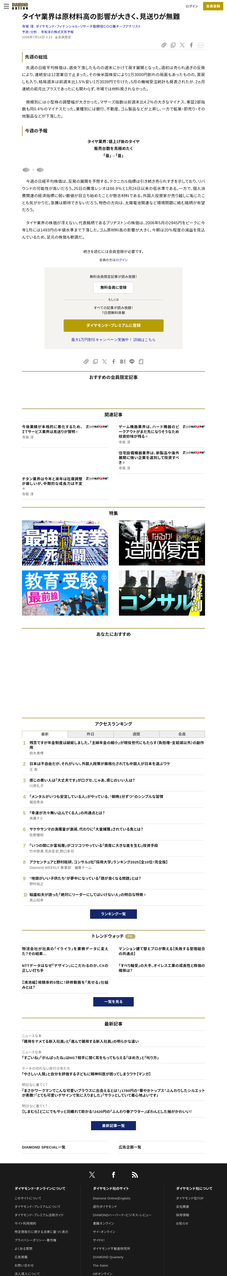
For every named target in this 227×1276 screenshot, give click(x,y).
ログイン (192, 6)
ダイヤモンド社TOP (190, 1198)
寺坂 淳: (81, 26)
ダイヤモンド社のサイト (111, 1189)
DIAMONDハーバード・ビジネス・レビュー (122, 1215)
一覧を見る (113, 1002)
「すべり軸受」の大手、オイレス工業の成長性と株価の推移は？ (162, 968)
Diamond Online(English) (112, 1198)
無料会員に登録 (113, 287)
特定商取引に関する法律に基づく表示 (41, 1232)
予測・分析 (29, 32)
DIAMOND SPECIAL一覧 (43, 1147)
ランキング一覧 (113, 914)
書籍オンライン (103, 1223)
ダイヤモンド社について (194, 1189)
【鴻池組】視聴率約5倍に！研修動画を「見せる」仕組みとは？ (65, 984)
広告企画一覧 (130, 1147)
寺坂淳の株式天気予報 (57, 32)
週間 (136, 734)
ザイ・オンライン (104, 1232)
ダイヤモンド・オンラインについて (40, 1189)
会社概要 (182, 1207)
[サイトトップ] (18, 6)
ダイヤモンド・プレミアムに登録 (113, 325)
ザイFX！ (99, 1240)
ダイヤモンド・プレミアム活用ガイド (39, 1215)
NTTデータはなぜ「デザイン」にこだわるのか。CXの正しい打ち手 (65, 968)
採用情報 (182, 1215)
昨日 (91, 734)
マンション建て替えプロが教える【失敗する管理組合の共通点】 (162, 951)
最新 (45, 734)
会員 (182, 734)
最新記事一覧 (113, 1126)
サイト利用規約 (25, 1223)
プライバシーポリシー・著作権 (36, 1240)
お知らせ (182, 1223)
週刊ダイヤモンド (105, 1207)
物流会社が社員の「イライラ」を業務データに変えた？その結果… (65, 951)
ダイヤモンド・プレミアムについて (38, 1207)
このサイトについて (28, 1198)
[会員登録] (213, 6)
